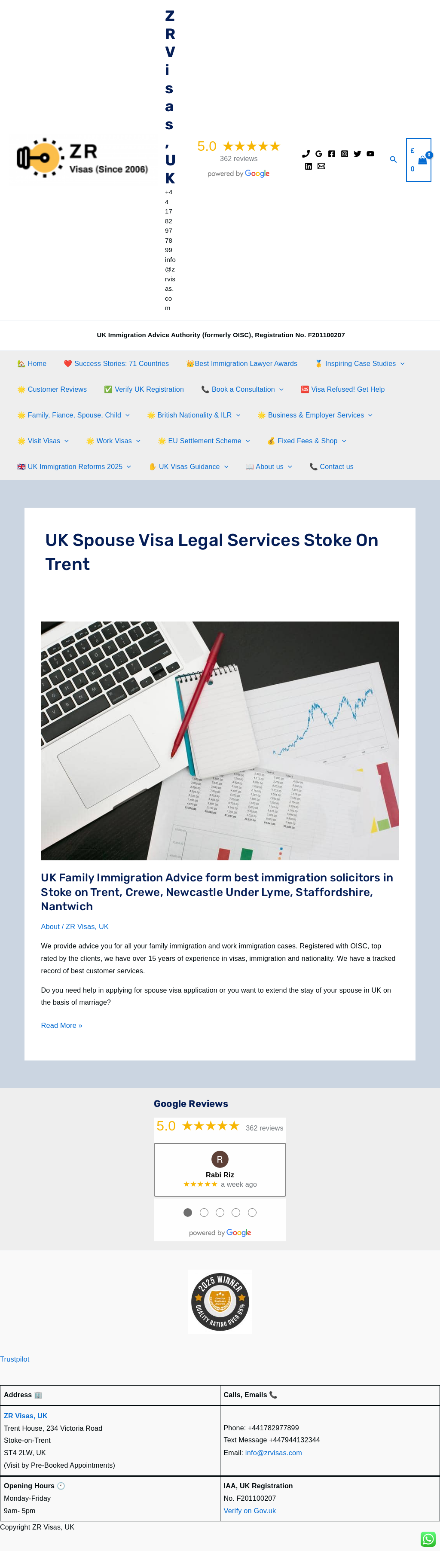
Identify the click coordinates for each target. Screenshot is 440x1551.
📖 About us (260, 467)
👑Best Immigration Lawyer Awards (233, 363)
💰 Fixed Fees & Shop (294, 441)
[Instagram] (344, 154)
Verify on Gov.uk (249, 1508)
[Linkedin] (308, 166)
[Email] (321, 166)
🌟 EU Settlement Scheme (195, 441)
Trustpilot (14, 1358)
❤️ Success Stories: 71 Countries (111, 363)
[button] (393, 159)
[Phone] (306, 154)
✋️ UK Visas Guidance (183, 467)
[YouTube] (370, 154)
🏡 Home (30, 363)
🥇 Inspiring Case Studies (347, 364)
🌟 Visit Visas (41, 441)
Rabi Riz (220, 1173)
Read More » (61, 1025)
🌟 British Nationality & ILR (188, 415)
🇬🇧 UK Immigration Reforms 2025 (72, 467)
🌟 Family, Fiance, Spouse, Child (71, 415)
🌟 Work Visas (108, 441)
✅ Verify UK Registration (139, 389)
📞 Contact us (319, 466)
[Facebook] (332, 154)
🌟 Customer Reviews (50, 389)
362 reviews (239, 158)
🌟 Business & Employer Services (306, 415)
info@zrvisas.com (273, 1451)
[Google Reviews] (319, 154)
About (50, 926)
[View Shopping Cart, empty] (418, 160)
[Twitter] (357, 154)
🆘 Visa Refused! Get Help (331, 389)
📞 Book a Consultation (233, 389)
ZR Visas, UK (170, 97)
